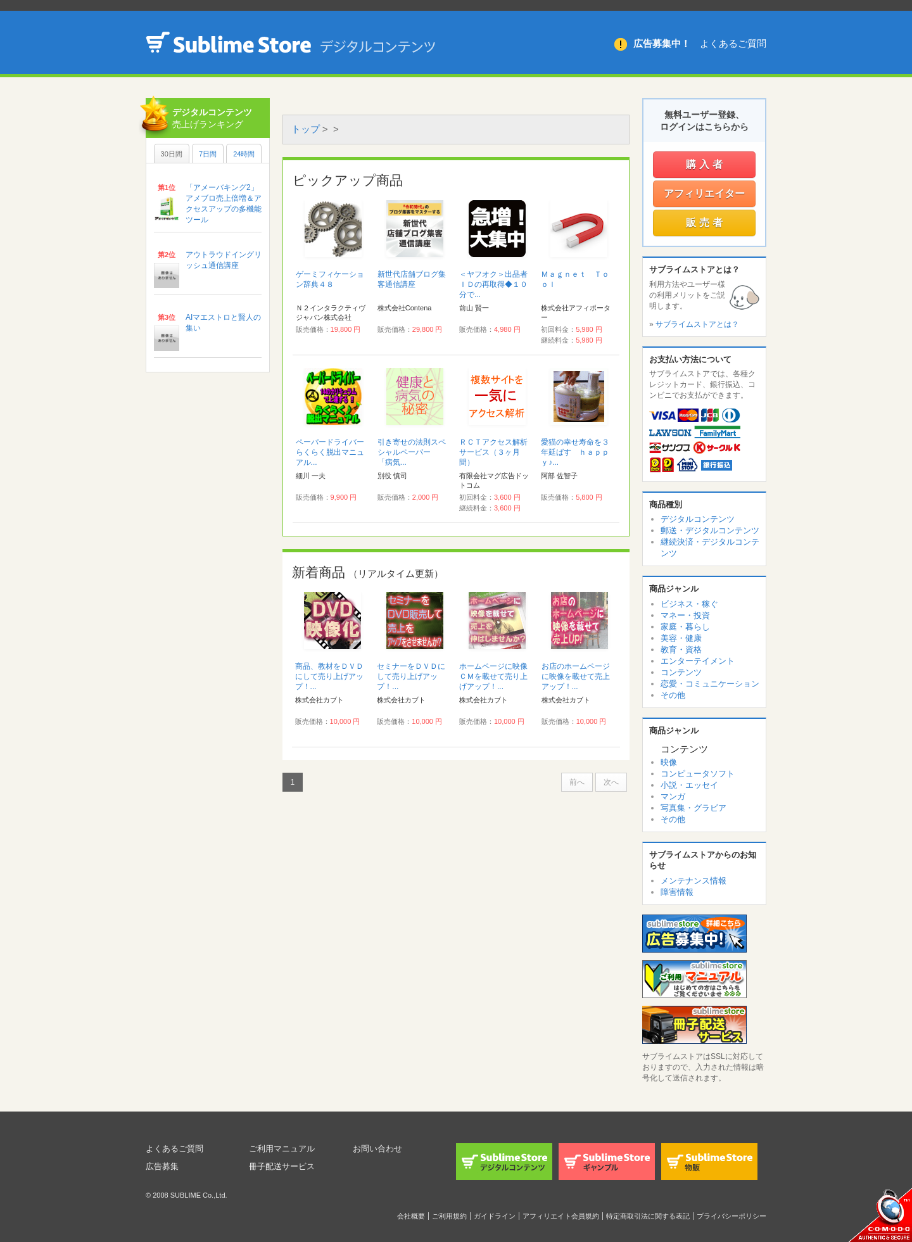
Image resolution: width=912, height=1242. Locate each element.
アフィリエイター (704, 193)
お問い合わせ (379, 1148)
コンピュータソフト (698, 773)
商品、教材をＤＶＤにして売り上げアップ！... (329, 676)
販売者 (706, 222)
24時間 (244, 154)
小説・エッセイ (689, 785)
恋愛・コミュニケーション (710, 683)
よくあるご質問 (733, 43)
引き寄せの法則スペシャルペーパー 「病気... (411, 452)
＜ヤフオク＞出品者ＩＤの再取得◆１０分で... (493, 284)
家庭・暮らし (685, 626)
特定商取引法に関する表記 (648, 1216)
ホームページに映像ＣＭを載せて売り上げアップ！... (493, 676)
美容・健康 (681, 638)
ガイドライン (495, 1216)
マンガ (673, 796)
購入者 (706, 164)
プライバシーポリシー (731, 1216)
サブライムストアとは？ (697, 324)
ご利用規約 (449, 1216)
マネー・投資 (685, 615)
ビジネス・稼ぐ (689, 604)
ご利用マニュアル (284, 1148)
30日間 (171, 154)
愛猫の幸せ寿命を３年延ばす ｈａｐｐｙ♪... (575, 452)
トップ (305, 129)
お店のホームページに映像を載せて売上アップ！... (576, 676)
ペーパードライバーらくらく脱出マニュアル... (330, 452)
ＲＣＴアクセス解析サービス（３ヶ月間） (493, 452)
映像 (669, 762)
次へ (611, 782)
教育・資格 (681, 649)
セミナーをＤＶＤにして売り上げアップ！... (411, 676)
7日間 (208, 154)
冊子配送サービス (284, 1166)
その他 (673, 695)
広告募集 (163, 1166)
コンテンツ (681, 672)
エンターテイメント (698, 661)
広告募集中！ (661, 43)
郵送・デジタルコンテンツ (710, 530)
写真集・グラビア (693, 808)
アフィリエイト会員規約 (560, 1216)
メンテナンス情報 (693, 880)
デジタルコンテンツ (698, 519)
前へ (577, 782)
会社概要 (411, 1216)
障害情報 (677, 892)
